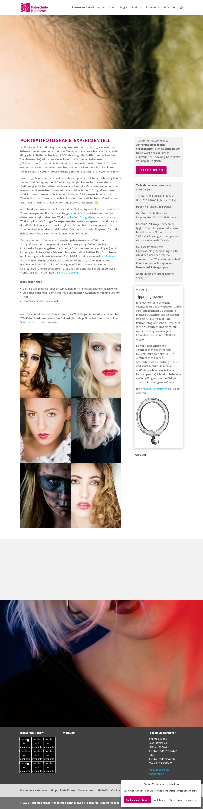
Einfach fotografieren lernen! (87, 217)
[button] (25, 743)
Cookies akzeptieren (137, 800)
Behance (111, 256)
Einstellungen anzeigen (183, 800)
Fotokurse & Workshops (87, 7)
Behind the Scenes (68, 272)
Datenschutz (86, 790)
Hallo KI (103, 790)
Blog (122, 7)
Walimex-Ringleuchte (154, 389)
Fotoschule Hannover (33, 790)
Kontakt (151, 7)
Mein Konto (67, 790)
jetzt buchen (151, 170)
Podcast (137, 7)
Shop (112, 7)
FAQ (166, 7)
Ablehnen (159, 800)
